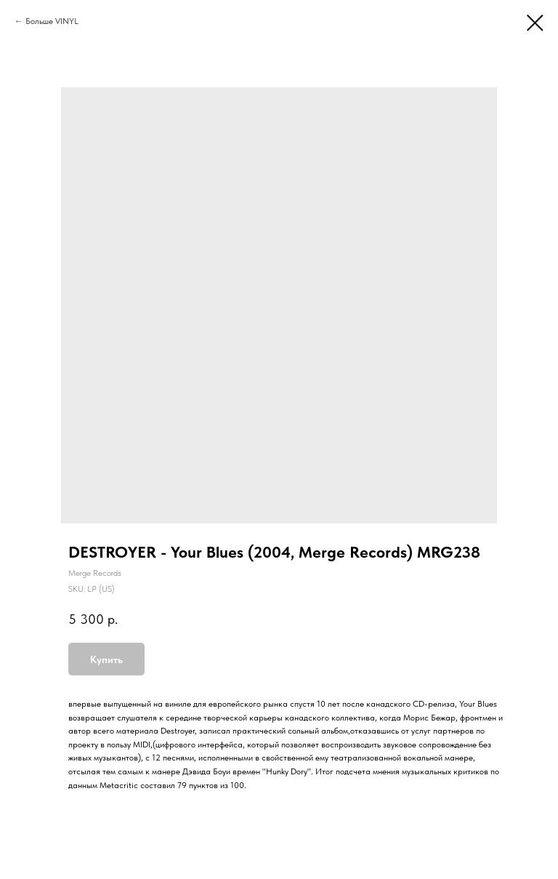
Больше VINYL (51, 21)
